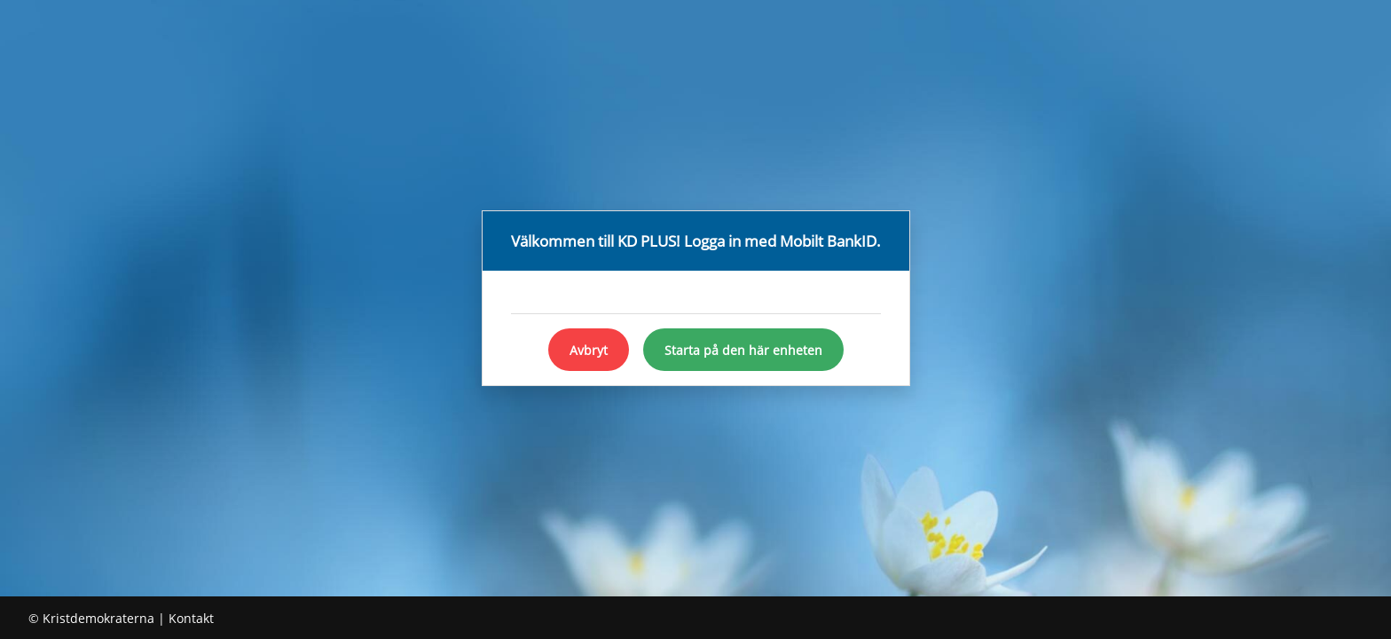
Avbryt (589, 350)
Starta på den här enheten (743, 350)
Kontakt (191, 618)
